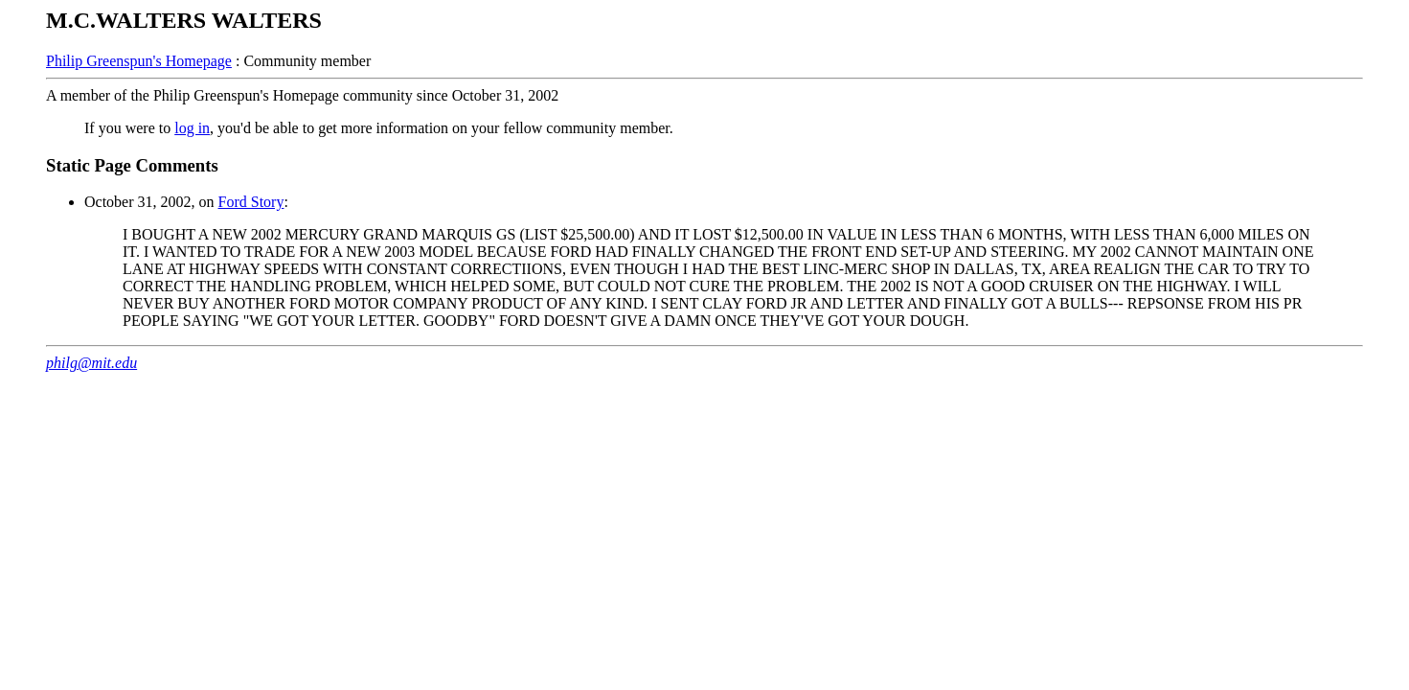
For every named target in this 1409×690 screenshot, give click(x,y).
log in (192, 128)
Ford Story (251, 202)
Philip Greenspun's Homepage (139, 61)
